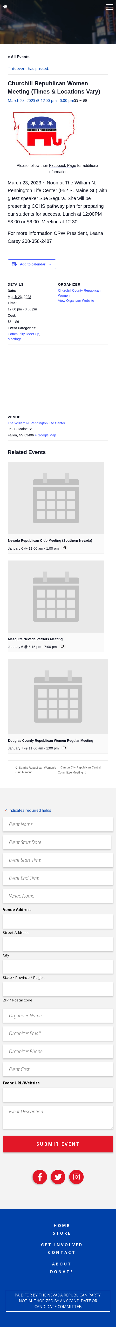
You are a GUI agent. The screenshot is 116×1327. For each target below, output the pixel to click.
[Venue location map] (58, 379)
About (62, 1264)
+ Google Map (45, 435)
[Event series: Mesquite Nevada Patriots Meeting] (62, 646)
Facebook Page (62, 166)
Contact (62, 1252)
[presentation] (56, 498)
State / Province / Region (24, 977)
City (6, 955)
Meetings (14, 339)
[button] (109, 6)
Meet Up (33, 334)
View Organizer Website (76, 300)
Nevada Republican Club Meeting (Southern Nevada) (50, 540)
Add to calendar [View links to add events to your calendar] (33, 264)
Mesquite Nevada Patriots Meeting (35, 639)
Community (16, 334)
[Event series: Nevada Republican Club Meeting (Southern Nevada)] (64, 547)
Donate (62, 1271)
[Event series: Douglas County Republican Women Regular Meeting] (64, 747)
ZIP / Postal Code (17, 1000)
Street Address (15, 932)
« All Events (18, 57)
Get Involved (62, 1244)
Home (62, 1225)
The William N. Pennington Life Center (36, 423)
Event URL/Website (21, 1083)
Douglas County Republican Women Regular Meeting (50, 740)
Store (62, 1233)
